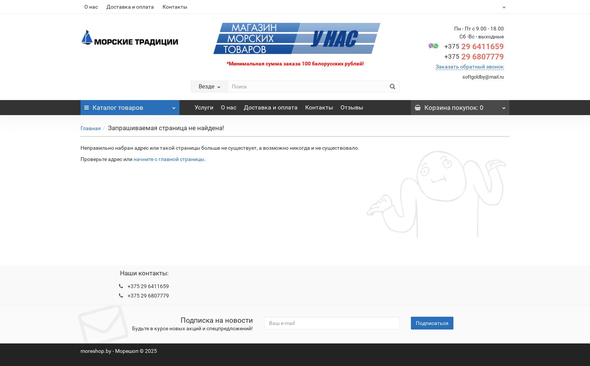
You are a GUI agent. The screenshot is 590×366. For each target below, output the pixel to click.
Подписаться (432, 323)
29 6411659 (474, 46)
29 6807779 (474, 56)
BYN (485, 7)
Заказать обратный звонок (470, 67)
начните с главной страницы (169, 159)
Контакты (175, 7)
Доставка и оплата (130, 7)
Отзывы (352, 107)
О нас (91, 7)
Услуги (204, 107)
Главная (91, 128)
